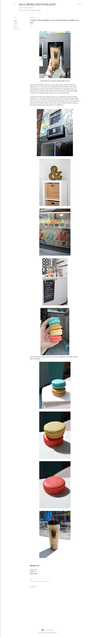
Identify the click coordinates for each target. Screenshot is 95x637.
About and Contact (29, 10)
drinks (15, 25)
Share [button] (15, 17)
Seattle (15, 27)
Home (20, 10)
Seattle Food (17, 29)
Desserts (16, 23)
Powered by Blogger (47, 630)
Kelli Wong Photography (37, 4)
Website (38, 10)
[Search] (79, 4)
